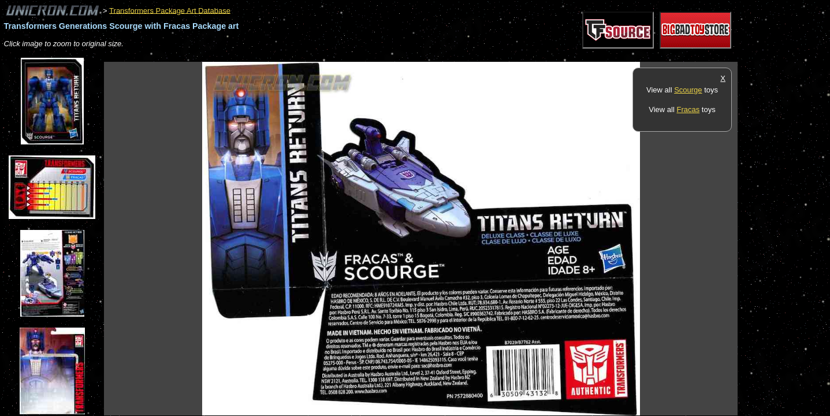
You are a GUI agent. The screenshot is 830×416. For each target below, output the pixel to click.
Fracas (687, 109)
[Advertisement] (314, 55)
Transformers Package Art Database (169, 10)
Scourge (688, 90)
